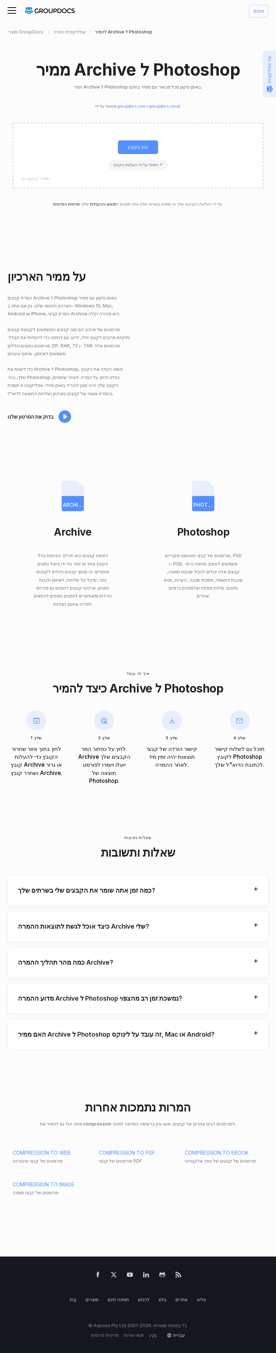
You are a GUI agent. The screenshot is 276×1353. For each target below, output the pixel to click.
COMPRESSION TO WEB (41, 1153)
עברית (179, 1335)
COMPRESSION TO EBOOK (217, 1153)
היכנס (258, 11)
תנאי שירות (134, 1335)
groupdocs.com (132, 106)
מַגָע (153, 1335)
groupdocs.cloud (165, 106)
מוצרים (92, 1299)
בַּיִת (73, 1299)
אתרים (181, 1299)
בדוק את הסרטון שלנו (31, 417)
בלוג (162, 1299)
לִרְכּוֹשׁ (144, 1299)
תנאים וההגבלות (103, 204)
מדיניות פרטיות (105, 1335)
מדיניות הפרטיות (66, 204)
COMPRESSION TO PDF (127, 1153)
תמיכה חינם (118, 1299)
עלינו (201, 1299)
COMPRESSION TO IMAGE (43, 1184)
